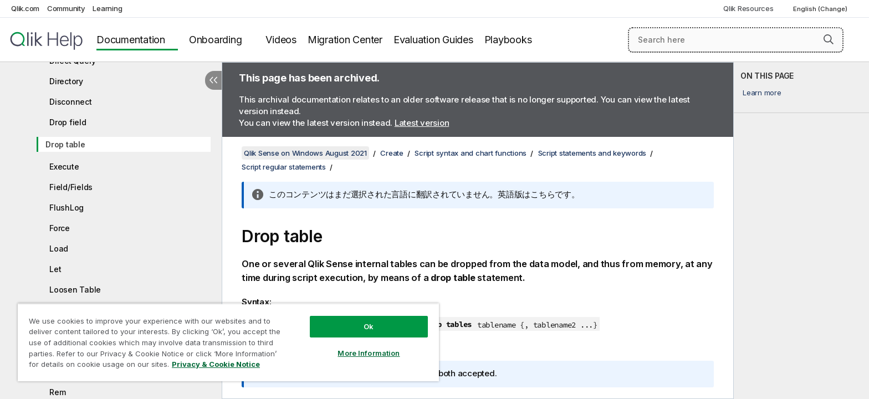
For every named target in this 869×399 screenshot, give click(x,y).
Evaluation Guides (433, 39)
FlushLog (66, 207)
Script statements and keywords (592, 153)
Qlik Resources (748, 8)
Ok (369, 326)
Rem (57, 392)
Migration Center (345, 39)
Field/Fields (71, 187)
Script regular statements (284, 166)
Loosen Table (75, 289)
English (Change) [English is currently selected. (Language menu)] (821, 9)
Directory (66, 81)
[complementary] (801, 230)
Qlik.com (25, 8)
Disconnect (70, 101)
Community (66, 8)
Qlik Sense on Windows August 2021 (305, 153)
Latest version (422, 122)
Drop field (67, 122)
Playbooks (508, 39)
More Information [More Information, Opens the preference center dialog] (369, 353)
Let (55, 269)
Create (391, 153)
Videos (281, 39)
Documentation (130, 39)
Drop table (65, 144)
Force (59, 228)
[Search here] (735, 40)
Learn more (762, 92)
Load (58, 248)
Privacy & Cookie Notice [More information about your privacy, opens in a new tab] (216, 364)
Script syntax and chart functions (470, 153)
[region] (228, 342)
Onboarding (215, 39)
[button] (828, 39)
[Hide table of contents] (213, 80)
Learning (107, 8)
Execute (64, 166)
